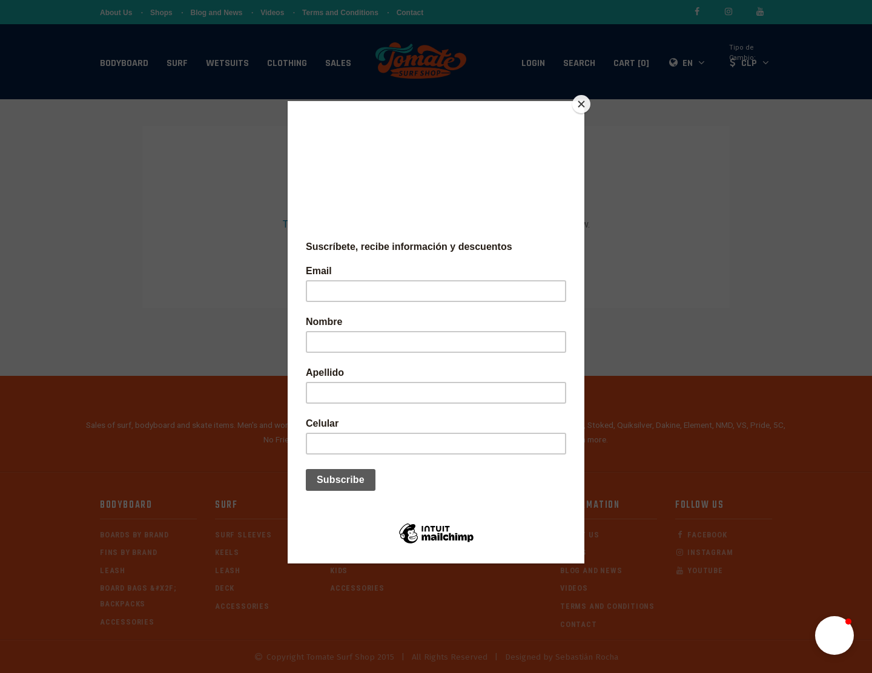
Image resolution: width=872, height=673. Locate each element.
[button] (834, 635)
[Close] (581, 104)
